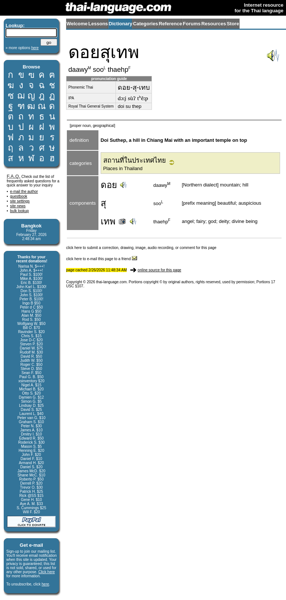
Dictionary (121, 23)
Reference (170, 23)
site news (18, 206)
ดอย (109, 185)
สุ (103, 203)
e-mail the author (24, 191)
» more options (22, 48)
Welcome (77, 23)
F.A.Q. (13, 176)
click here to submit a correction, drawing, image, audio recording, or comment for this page (141, 248)
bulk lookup (19, 211)
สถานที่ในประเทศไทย (134, 160)
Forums (192, 23)
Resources (213, 23)
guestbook (18, 196)
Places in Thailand (123, 168)
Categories (145, 23)
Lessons (98, 23)
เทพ (114, 221)
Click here (46, 572)
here (45, 584)
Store (233, 23)
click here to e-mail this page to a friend (101, 259)
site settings (20, 201)
